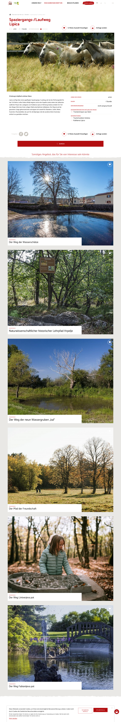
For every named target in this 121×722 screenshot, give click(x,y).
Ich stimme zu (100, 710)
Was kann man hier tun (18, 14)
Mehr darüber (13, 718)
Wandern (27, 14)
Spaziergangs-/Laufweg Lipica (37, 14)
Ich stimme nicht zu (85, 711)
